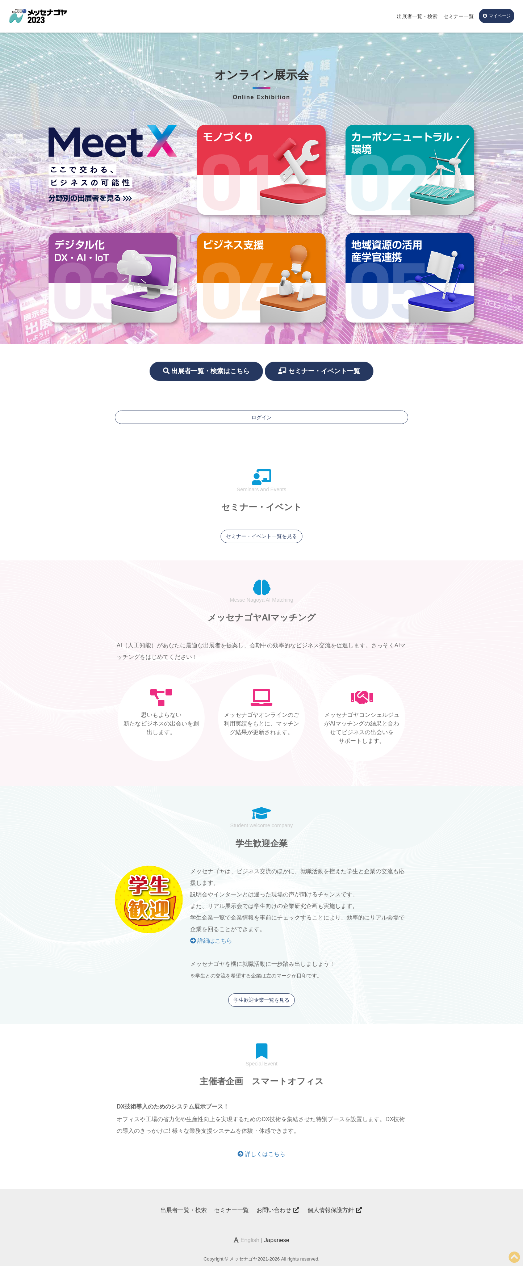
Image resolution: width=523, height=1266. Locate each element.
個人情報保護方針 (335, 1210)
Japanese (276, 1240)
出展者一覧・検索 (417, 16)
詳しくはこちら (261, 1154)
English (249, 1240)
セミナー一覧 (458, 16)
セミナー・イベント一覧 (319, 371)
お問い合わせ (278, 1210)
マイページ (496, 15)
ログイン (261, 417)
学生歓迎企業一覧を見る (261, 1000)
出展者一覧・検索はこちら (206, 371)
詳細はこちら (211, 941)
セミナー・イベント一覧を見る (261, 536)
